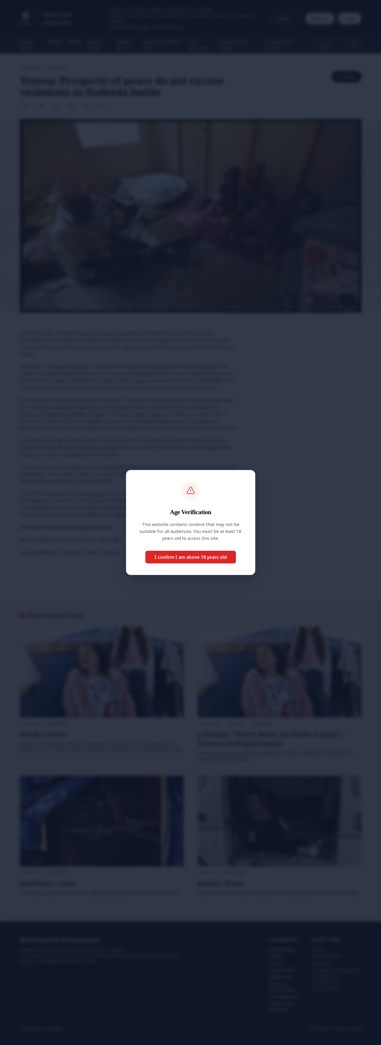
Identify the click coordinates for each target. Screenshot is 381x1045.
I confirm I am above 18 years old (191, 557)
